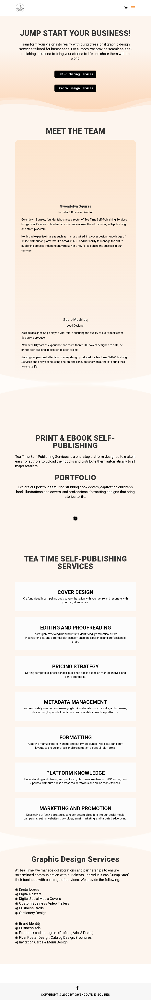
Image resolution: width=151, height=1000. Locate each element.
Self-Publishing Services (75, 74)
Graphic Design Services (75, 88)
